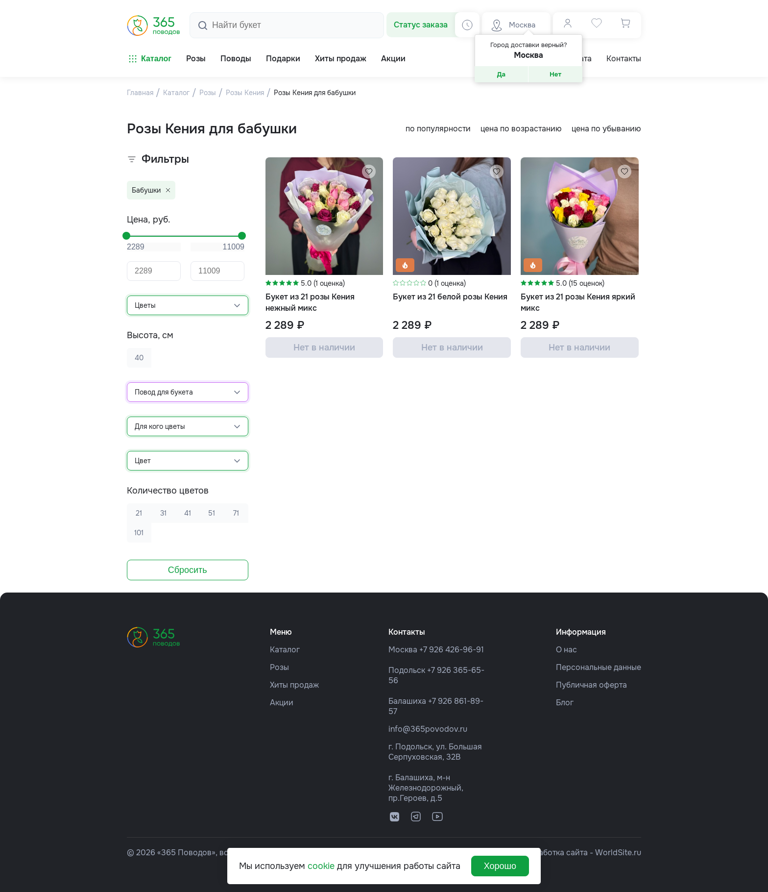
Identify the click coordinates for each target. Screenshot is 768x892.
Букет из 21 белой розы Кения (450, 297)
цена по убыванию (606, 129)
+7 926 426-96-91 (451, 649)
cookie (321, 866)
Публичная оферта (591, 685)
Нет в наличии (324, 347)
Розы (279, 667)
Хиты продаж (294, 685)
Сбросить (187, 570)
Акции (281, 702)
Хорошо (500, 866)
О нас (566, 649)
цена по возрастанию (521, 129)
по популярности (438, 129)
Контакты (623, 59)
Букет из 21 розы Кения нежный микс (310, 302)
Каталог (149, 59)
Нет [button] (555, 74)
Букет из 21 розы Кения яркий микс (578, 302)
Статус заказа (421, 25)
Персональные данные (598, 667)
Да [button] (501, 74)
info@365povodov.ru (427, 729)
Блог (565, 702)
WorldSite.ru (618, 852)
